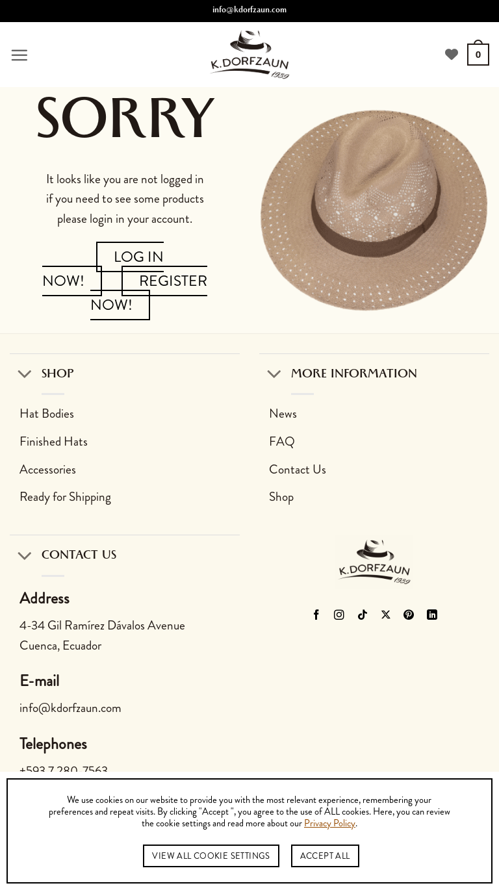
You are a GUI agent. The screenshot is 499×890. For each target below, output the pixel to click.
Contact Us (297, 469)
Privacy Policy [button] (329, 824)
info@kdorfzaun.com (249, 11)
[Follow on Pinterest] (409, 616)
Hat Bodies (46, 413)
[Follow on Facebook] (316, 616)
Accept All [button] (325, 856)
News (283, 413)
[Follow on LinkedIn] (432, 616)
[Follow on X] (386, 616)
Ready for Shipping (65, 496)
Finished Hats (53, 441)
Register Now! (149, 293)
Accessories (47, 469)
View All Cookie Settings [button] (211, 856)
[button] (19, 55)
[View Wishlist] (451, 55)
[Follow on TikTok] (363, 616)
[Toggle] (25, 374)
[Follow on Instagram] (339, 616)
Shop (281, 496)
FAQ (282, 441)
